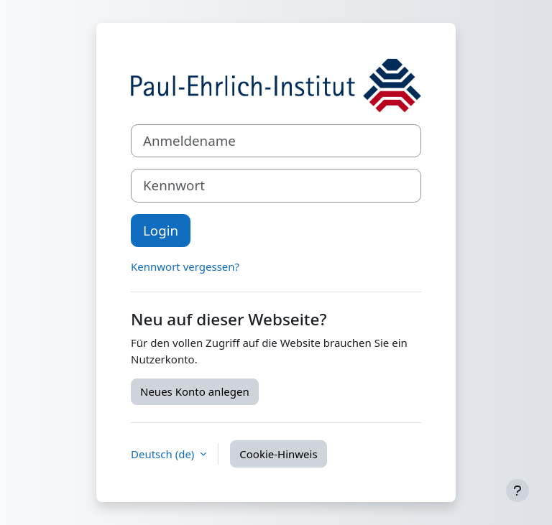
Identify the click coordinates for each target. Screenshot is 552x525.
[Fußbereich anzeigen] (517, 490)
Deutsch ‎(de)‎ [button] (164, 454)
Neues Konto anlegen (194, 391)
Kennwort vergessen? (185, 266)
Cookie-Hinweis (278, 454)
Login (160, 230)
